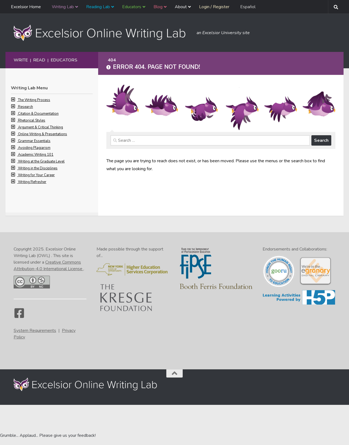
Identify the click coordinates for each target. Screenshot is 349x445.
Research (25, 106)
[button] (14, 100)
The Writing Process (34, 100)
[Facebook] (19, 316)
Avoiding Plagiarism (34, 147)
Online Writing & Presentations (42, 134)
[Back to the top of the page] (174, 373)
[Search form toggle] (336, 7)
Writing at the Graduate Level (41, 161)
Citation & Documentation (38, 113)
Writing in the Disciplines (38, 168)
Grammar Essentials (34, 140)
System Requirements (35, 331)
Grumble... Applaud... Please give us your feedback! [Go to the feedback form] (48, 435)
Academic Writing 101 (35, 154)
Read (39, 60)
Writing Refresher (32, 181)
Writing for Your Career (36, 175)
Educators (64, 60)
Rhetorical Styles (31, 120)
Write (21, 60)
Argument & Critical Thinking (40, 127)
